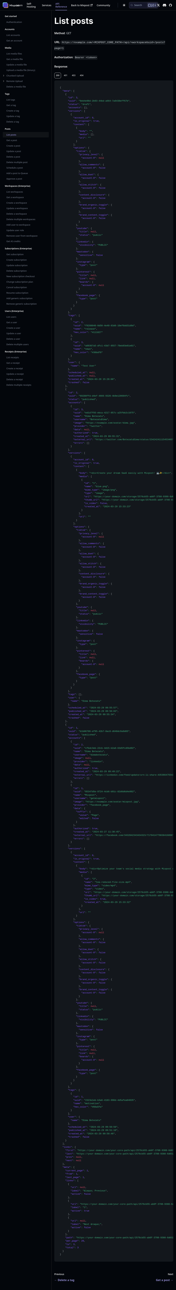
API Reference (61, 5)
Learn (19, 5)
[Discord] (164, 5)
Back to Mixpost (82, 5)
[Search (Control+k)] (143, 5)
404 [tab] (82, 75)
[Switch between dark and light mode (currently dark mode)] (124, 5)
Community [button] (103, 5)
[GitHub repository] (170, 5)
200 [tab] (57, 75)
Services (46, 5)
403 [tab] (73, 75)
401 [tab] (66, 75)
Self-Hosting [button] (31, 5)
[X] (158, 5)
